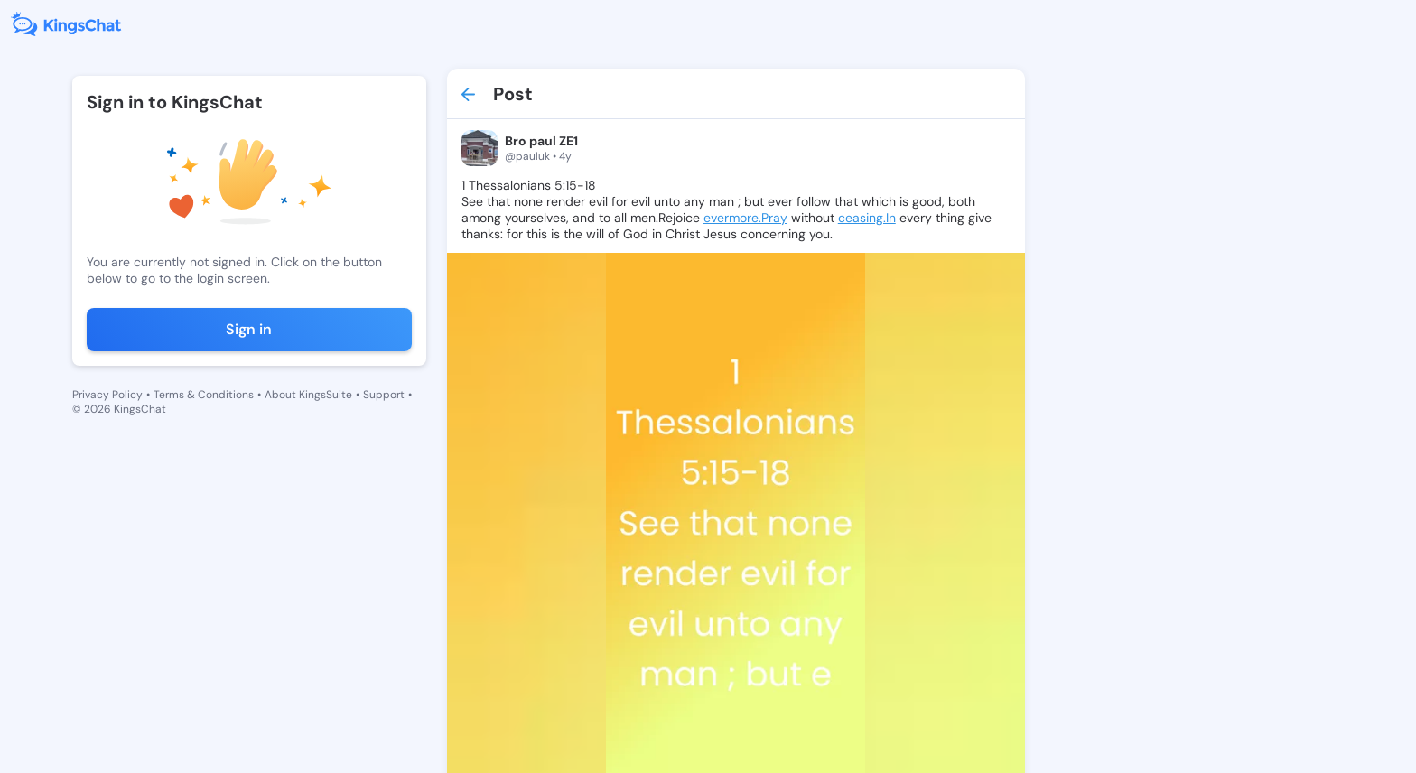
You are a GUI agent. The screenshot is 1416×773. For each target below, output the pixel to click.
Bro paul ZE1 (541, 141)
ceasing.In (867, 218)
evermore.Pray (745, 218)
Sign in (249, 329)
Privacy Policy (107, 394)
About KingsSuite (308, 394)
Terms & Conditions (204, 394)
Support (384, 394)
